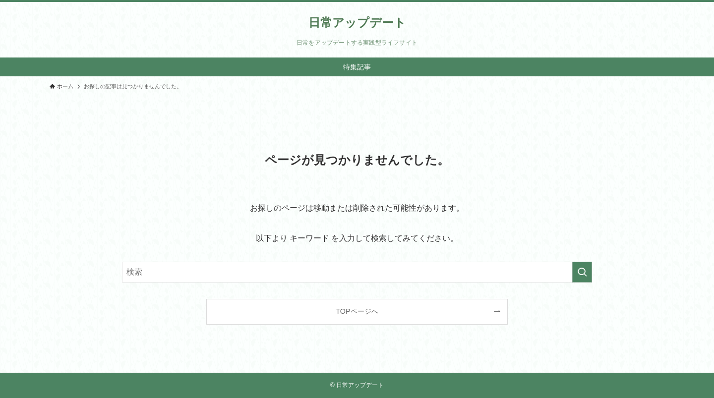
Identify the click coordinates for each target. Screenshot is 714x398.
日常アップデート (357, 23)
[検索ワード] (357, 272)
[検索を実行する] (582, 272)
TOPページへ (357, 311)
